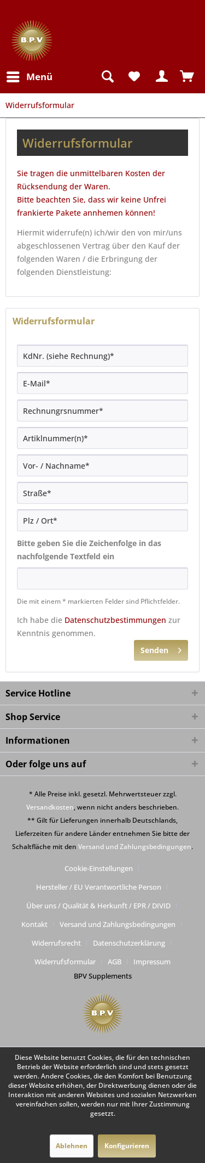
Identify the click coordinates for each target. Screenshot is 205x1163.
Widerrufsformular (65, 962)
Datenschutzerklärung (129, 943)
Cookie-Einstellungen (99, 868)
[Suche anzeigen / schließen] (107, 77)
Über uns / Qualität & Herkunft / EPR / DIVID (98, 906)
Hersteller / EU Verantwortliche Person (98, 887)
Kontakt (34, 924)
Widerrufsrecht (56, 943)
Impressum (152, 962)
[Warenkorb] (187, 77)
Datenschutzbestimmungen (115, 620)
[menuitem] (29, 77)
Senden (160, 648)
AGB (114, 962)
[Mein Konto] (161, 77)
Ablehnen (71, 1145)
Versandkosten (50, 807)
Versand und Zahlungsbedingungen (134, 846)
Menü (29, 75)
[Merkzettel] (134, 77)
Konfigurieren (126, 1145)
